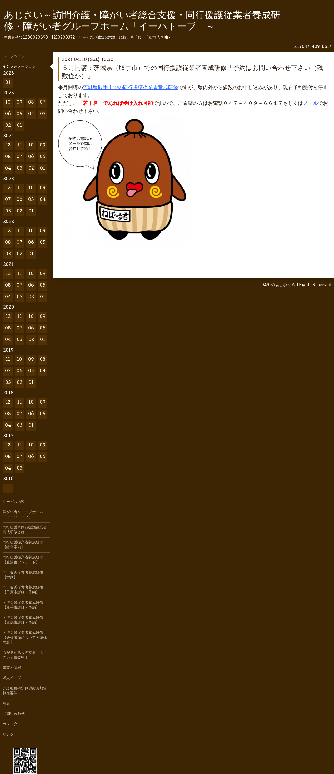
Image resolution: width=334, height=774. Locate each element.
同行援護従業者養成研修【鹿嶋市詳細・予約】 (23, 620)
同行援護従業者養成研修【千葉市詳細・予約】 (23, 590)
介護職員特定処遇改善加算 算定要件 (26, 691)
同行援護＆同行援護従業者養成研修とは (25, 530)
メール (310, 103)
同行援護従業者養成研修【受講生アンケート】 (23, 560)
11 (19, 145)
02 (8, 126)
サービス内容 (14, 502)
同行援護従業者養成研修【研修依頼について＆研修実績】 (25, 638)
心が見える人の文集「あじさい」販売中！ (25, 655)
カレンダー (12, 724)
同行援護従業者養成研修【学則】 (23, 575)
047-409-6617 (316, 47)
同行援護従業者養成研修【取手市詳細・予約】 (23, 605)
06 (8, 114)
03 (43, 114)
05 (19, 114)
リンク (8, 735)
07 (43, 102)
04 (31, 114)
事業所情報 (12, 668)
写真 (6, 704)
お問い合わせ (14, 714)
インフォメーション (19, 67)
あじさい (283, 285)
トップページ (14, 56)
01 (8, 83)
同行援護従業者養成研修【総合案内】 (23, 545)
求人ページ (12, 678)
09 (19, 102)
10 (8, 102)
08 (31, 102)
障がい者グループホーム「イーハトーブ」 (23, 514)
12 (8, 145)
